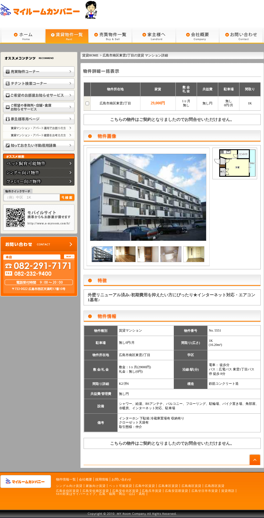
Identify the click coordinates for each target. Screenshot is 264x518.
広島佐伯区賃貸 (67, 490)
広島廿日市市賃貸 (204, 490)
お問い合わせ (121, 479)
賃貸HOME (90, 55)
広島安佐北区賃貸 (125, 490)
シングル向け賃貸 (69, 485)
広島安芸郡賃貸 (176, 490)
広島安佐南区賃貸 (95, 490)
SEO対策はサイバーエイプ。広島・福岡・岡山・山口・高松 (100, 493)
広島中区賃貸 (145, 485)
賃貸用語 (227, 490)
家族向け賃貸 (96, 485)
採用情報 (101, 479)
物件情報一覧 (66, 479)
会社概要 (85, 479)
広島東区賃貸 (168, 485)
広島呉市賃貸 (152, 490)
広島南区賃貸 (191, 485)
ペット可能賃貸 (120, 485)
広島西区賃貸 (215, 485)
